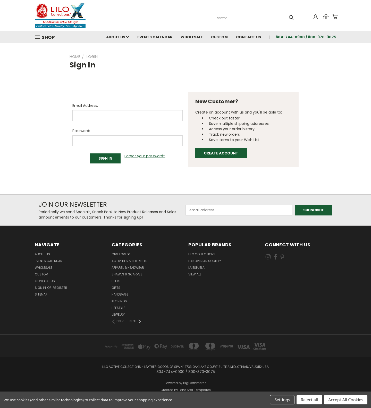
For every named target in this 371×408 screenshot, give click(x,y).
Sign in (41, 287)
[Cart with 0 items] (335, 16)
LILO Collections (201, 254)
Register (60, 287)
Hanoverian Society (204, 261)
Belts (116, 281)
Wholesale (192, 37)
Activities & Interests (129, 261)
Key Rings (119, 301)
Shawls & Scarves (127, 274)
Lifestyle (118, 308)
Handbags (120, 294)
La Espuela (196, 267)
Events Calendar (154, 37)
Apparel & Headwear (128, 267)
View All (194, 274)
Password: (81, 130)
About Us (117, 37)
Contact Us (248, 37)
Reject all (309, 400)
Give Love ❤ (121, 254)
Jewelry (118, 314)
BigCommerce (194, 383)
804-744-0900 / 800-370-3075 (306, 37)
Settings (282, 400)
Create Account (221, 153)
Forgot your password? (144, 156)
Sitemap (41, 294)
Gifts (116, 287)
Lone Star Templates (195, 390)
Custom (219, 37)
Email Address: (85, 105)
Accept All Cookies (345, 400)
